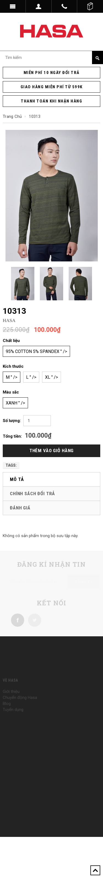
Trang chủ (12, 116)
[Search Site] (51, 57)
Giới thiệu (11, 696)
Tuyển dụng (13, 714)
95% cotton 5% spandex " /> (36, 351)
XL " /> (51, 377)
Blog (7, 708)
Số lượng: (12, 420)
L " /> (31, 377)
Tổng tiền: (12, 436)
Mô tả (17, 479)
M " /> (11, 377)
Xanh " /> (15, 403)
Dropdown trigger (39, 6)
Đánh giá (20, 508)
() (90, 6)
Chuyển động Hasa (20, 702)
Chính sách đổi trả (32, 493)
